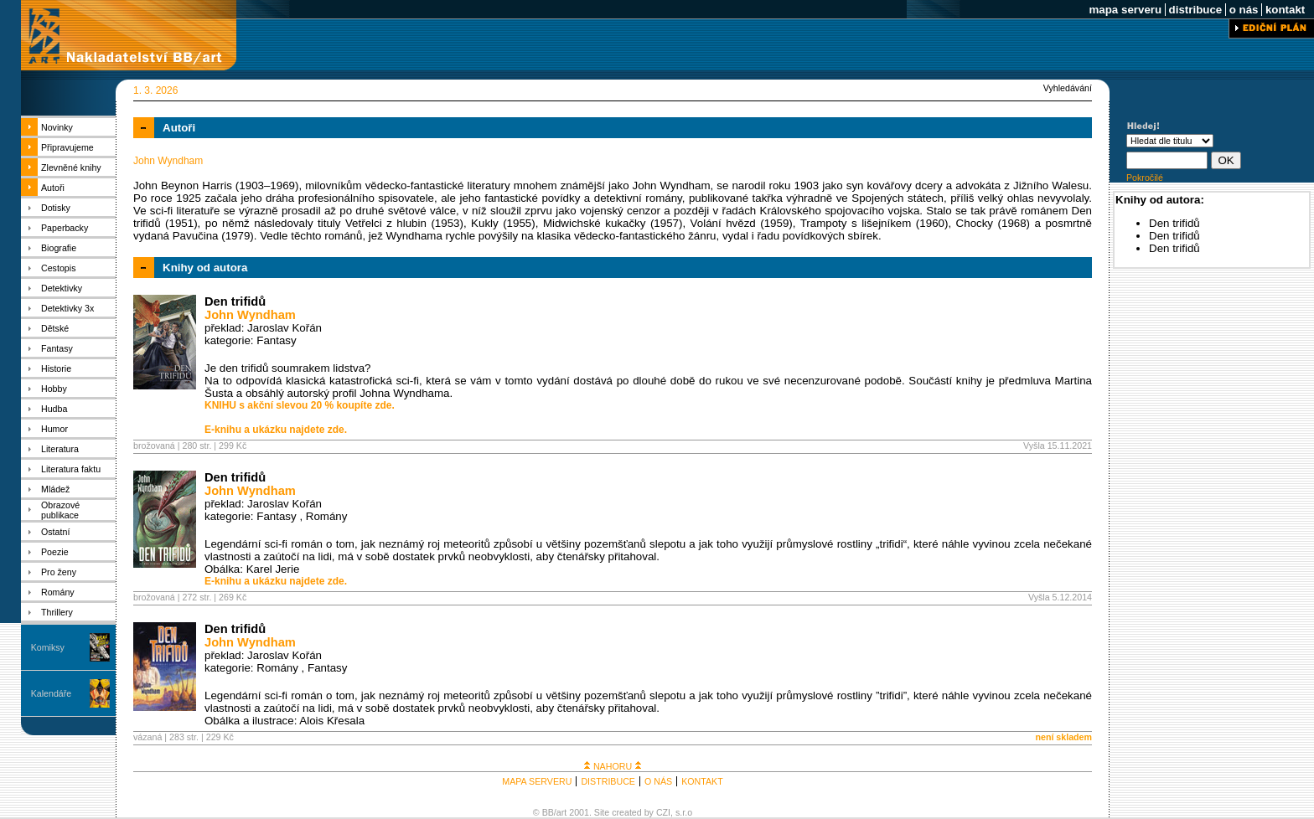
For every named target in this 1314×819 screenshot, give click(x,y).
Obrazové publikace (60, 510)
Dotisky (55, 208)
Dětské (55, 328)
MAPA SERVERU (537, 781)
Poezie (55, 552)
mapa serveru (1125, 9)
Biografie (58, 248)
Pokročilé (1144, 178)
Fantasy (57, 348)
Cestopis (58, 268)
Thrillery (57, 612)
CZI (663, 812)
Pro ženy (58, 572)
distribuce (1195, 9)
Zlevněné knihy (71, 167)
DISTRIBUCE (608, 781)
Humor (54, 429)
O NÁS (658, 781)
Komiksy (48, 647)
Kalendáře (51, 693)
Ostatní (55, 532)
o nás (1243, 9)
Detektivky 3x (67, 308)
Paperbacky (64, 228)
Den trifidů (235, 301)
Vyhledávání (1067, 88)
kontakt (1285, 9)
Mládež (55, 489)
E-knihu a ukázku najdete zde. (275, 429)
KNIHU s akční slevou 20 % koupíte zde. (299, 405)
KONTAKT (702, 781)
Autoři (53, 188)
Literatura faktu (71, 469)
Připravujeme (67, 147)
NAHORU (612, 766)
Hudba (54, 409)
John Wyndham (250, 315)
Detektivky (61, 288)
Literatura (60, 449)
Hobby (54, 389)
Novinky (57, 127)
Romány (58, 592)
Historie (56, 368)
